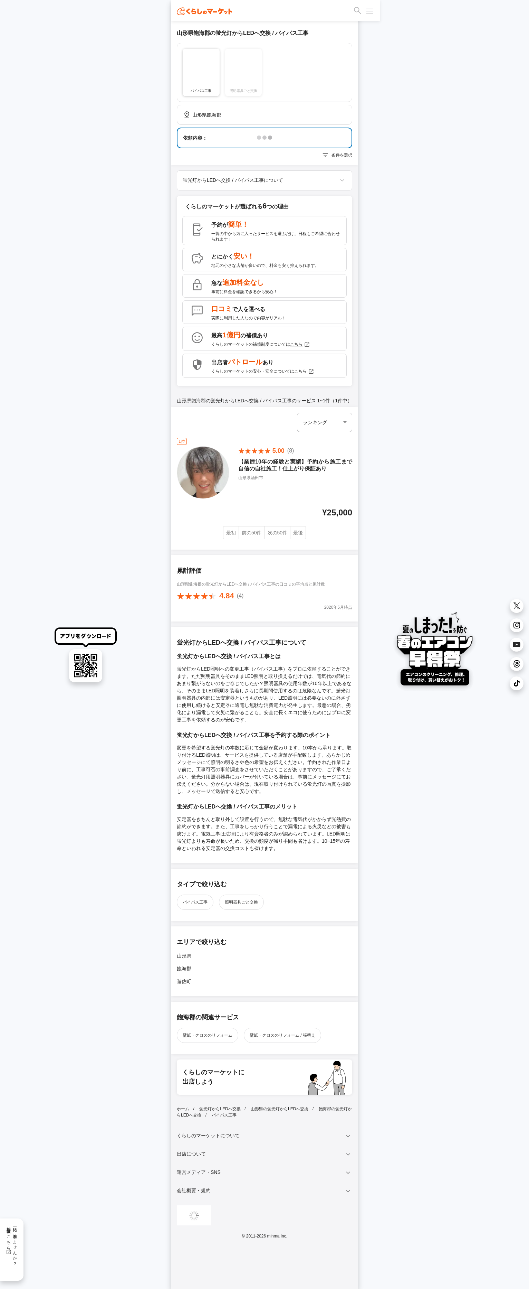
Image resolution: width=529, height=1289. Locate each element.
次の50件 (278, 532)
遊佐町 (184, 981)
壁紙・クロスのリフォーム (207, 1035)
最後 (298, 532)
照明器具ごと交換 (241, 902)
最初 (231, 532)
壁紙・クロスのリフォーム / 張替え (282, 1035)
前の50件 (252, 532)
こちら (300, 345)
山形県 (184, 956)
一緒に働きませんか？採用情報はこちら (11, 1244)
